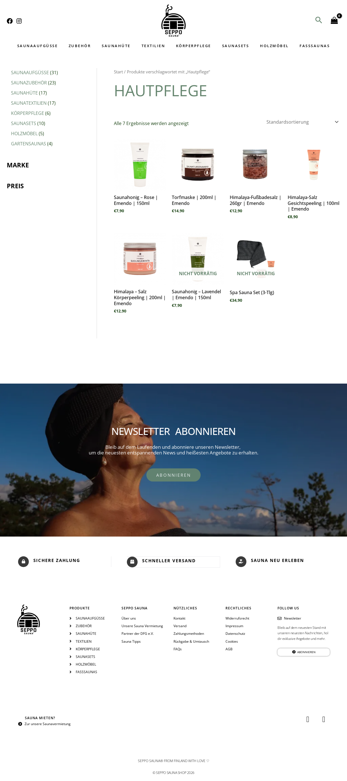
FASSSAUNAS (302, 45)
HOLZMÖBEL (265, 45)
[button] (318, 20)
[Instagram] (19, 21)
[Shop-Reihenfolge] (302, 122)
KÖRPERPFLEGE (191, 45)
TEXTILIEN (155, 45)
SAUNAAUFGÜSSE (50, 45)
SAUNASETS (230, 45)
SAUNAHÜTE (121, 45)
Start (118, 72)
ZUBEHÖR (89, 45)
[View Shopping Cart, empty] (334, 21)
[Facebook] (10, 21)
